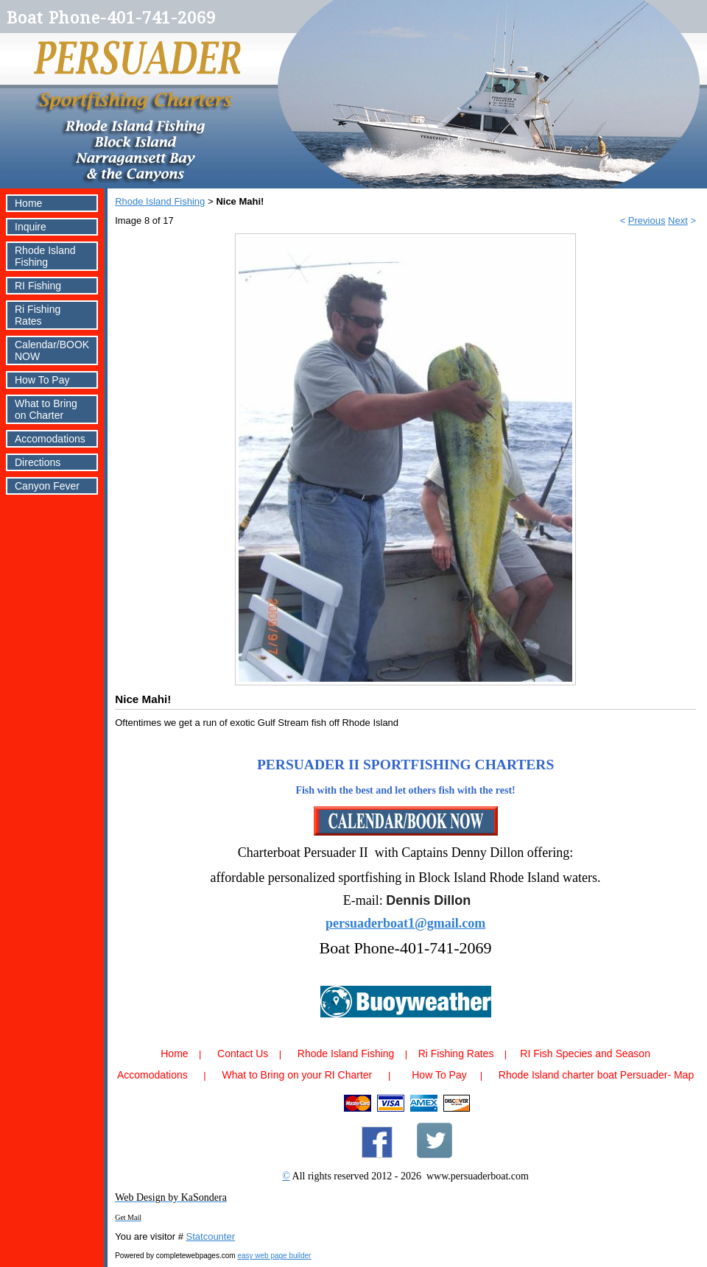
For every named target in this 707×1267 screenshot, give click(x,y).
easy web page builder (274, 1256)
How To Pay (42, 380)
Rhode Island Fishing (45, 256)
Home (28, 203)
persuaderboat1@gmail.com (405, 923)
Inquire (30, 227)
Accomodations (50, 439)
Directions (37, 462)
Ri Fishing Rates (37, 315)
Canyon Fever (47, 486)
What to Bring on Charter (46, 409)
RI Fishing (38, 286)
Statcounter (211, 1236)
